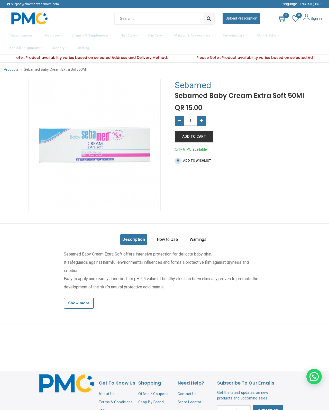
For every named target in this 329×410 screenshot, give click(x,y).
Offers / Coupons (153, 379)
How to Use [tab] (167, 225)
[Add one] (201, 106)
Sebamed (193, 71)
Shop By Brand (151, 388)
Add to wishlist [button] (193, 146)
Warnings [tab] (198, 225)
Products (11, 55)
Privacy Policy (111, 404)
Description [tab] (133, 225)
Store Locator (190, 388)
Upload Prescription (241, 18)
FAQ (102, 396)
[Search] (209, 18)
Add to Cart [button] (194, 122)
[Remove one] (179, 106)
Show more (78, 288)
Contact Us (187, 379)
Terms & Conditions (116, 388)
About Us (107, 379)
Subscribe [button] (268, 396)
